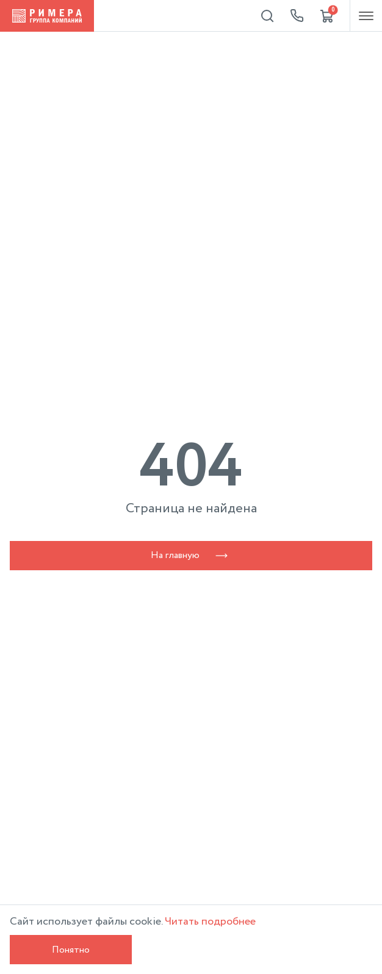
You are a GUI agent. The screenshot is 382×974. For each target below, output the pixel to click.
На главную (191, 555)
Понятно (71, 950)
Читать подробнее (210, 921)
